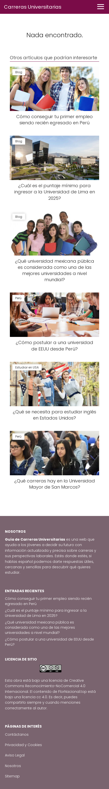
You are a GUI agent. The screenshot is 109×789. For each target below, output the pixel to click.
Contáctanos (17, 734)
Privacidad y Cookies (23, 744)
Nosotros (13, 765)
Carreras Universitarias (32, 6)
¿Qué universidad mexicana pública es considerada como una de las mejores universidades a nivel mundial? (40, 627)
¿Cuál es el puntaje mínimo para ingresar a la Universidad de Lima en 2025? (46, 613)
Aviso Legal (15, 755)
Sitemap (12, 776)
